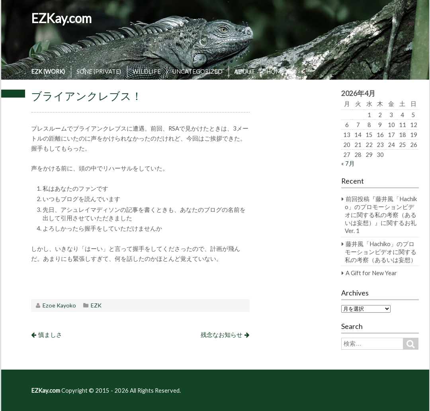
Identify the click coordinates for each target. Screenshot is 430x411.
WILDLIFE (147, 71)
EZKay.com (61, 18)
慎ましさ (50, 334)
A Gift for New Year (371, 272)
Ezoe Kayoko (59, 305)
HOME (275, 71)
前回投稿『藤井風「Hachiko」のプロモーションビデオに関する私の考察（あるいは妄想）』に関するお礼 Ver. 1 (381, 214)
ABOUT (244, 71)
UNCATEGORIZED (197, 71)
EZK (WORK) (48, 71)
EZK (96, 305)
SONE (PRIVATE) (98, 71)
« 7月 (348, 163)
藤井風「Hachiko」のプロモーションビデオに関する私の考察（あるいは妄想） (380, 251)
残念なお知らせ (221, 334)
